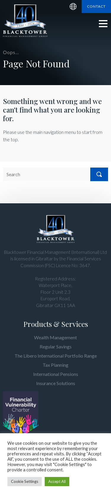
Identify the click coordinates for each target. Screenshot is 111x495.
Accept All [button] (57, 481)
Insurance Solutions (55, 383)
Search (99, 174)
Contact (96, 6)
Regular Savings (56, 346)
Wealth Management (55, 337)
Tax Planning (55, 365)
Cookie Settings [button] (24, 481)
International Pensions (55, 374)
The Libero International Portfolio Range (56, 355)
